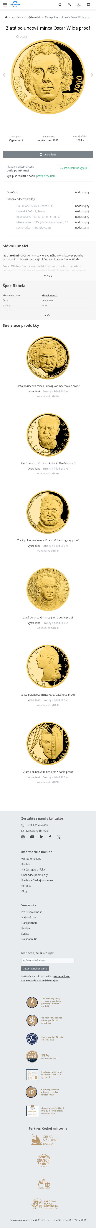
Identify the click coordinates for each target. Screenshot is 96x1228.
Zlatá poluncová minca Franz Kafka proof (48, 772)
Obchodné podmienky (34, 875)
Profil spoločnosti (31, 912)
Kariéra (25, 928)
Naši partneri (29, 923)
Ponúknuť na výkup (73, 168)
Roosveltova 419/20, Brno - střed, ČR (38, 216)
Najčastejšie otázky (33, 869)
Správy (25, 933)
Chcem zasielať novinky (35, 968)
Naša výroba (29, 917)
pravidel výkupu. (45, 176)
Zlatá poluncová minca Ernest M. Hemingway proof (48, 540)
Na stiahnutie (29, 939)
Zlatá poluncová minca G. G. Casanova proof (48, 694)
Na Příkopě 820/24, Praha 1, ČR (35, 206)
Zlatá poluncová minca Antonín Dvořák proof (48, 463)
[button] (9, 75)
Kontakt (26, 864)
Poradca (26, 885)
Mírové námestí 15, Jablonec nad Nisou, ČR (42, 222)
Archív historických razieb (26, 17)
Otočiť (21, 38)
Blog (24, 891)
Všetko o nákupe (31, 858)
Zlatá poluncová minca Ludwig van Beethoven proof (48, 386)
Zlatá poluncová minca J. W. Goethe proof (48, 617)
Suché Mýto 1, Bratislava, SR (33, 227)
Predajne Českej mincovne (37, 880)
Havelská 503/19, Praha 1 (31, 211)
